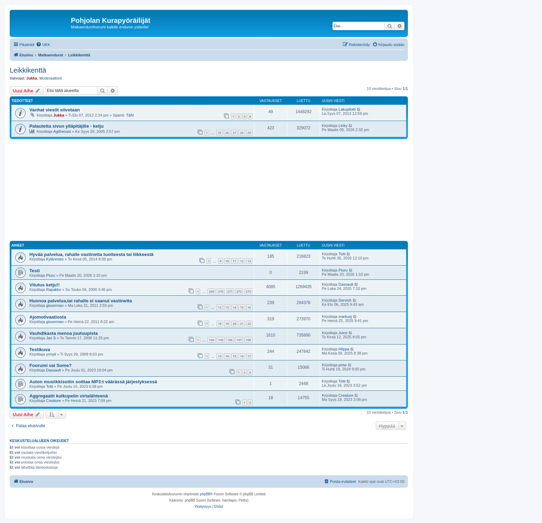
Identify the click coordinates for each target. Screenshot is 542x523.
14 (234, 307)
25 (219, 132)
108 (248, 340)
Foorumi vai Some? (50, 365)
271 (230, 291)
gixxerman (55, 305)
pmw (342, 365)
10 (227, 261)
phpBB (205, 494)
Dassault (345, 284)
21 (241, 323)
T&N (130, 115)
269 (211, 291)
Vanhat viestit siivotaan (54, 109)
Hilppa (343, 349)
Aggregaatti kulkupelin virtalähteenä (68, 395)
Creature (53, 400)
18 (219, 323)
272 (239, 291)
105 (220, 340)
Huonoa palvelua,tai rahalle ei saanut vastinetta (80, 300)
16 (249, 307)
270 (220, 291)
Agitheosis (62, 131)
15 (241, 307)
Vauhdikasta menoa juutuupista (63, 333)
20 (234, 323)
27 (234, 132)
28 (241, 132)
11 (234, 261)
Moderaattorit (50, 78)
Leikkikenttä (28, 70)
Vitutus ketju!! (44, 284)
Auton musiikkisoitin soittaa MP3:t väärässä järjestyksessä (93, 381)
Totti (341, 254)
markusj (345, 316)
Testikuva (39, 349)
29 (249, 132)
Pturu (50, 275)
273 (248, 291)
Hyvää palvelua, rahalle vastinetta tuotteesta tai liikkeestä (91, 254)
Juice (342, 333)
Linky (342, 125)
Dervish (344, 300)
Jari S (51, 338)
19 (227, 323)
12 (241, 261)
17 (249, 356)
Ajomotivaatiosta (47, 317)
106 (230, 340)
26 (227, 132)
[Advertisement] (217, 191)
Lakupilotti (347, 109)
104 (211, 340)
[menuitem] (43, 44)
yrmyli (51, 354)
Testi (34, 270)
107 (239, 340)
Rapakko (53, 289)
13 (249, 261)
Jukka (31, 78)
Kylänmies (55, 259)
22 (249, 323)
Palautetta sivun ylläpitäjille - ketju (66, 126)
